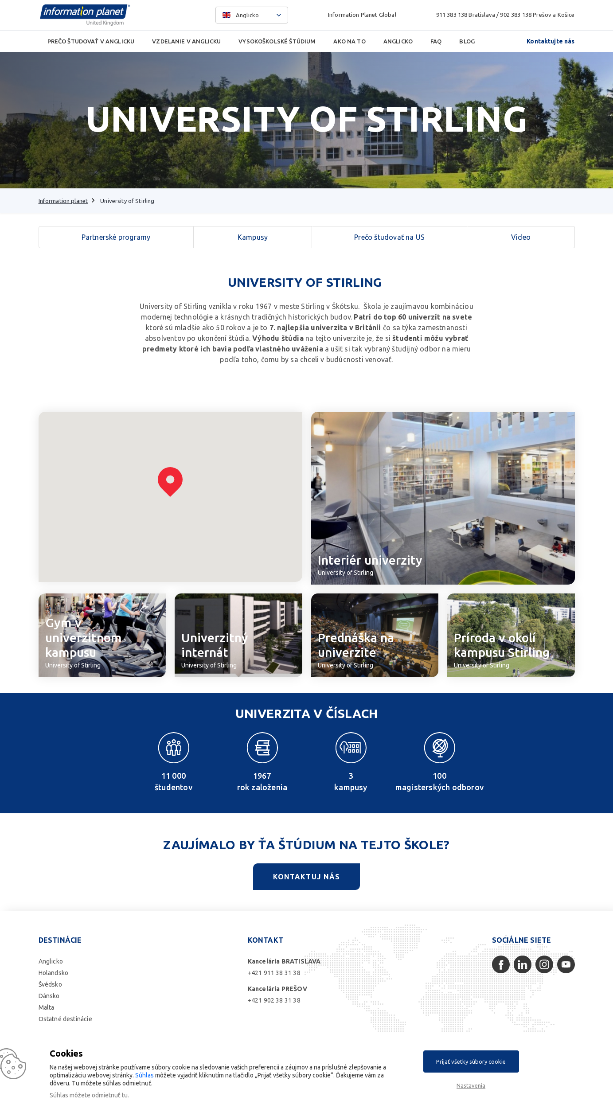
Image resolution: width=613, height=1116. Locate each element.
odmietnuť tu (110, 1095)
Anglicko (398, 41)
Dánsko (49, 995)
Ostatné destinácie (65, 1018)
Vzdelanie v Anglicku (186, 41)
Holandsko (54, 972)
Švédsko (50, 984)
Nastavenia (471, 1085)
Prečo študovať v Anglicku (91, 41)
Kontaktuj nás (306, 877)
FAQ (435, 41)
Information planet (63, 201)
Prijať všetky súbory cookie (471, 1061)
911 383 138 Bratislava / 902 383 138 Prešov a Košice (505, 15)
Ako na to (349, 41)
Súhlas (144, 1075)
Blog (467, 41)
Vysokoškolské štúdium (277, 41)
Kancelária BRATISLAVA (284, 961)
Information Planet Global (362, 15)
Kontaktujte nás (550, 41)
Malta (47, 1007)
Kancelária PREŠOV (277, 988)
